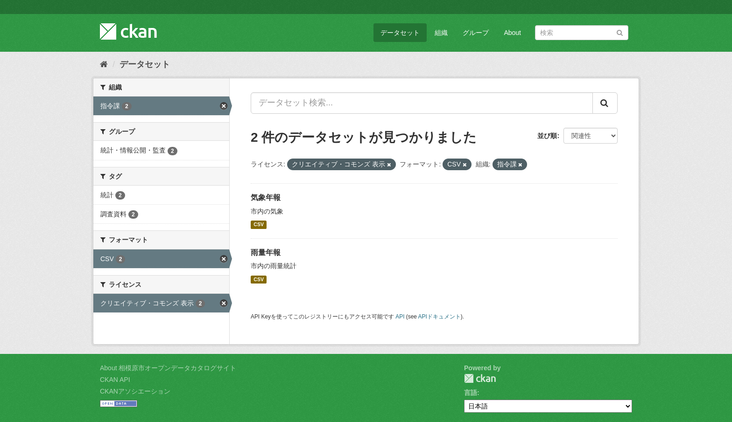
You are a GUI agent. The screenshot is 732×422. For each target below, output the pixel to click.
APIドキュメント (439, 316)
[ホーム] (104, 64)
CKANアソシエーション (135, 391)
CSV (258, 225)
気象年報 (266, 197)
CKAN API (115, 379)
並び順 (547, 135)
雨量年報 (266, 252)
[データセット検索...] (422, 103)
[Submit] (620, 32)
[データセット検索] (581, 32)
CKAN (480, 378)
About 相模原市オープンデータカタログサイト (168, 368)
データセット (400, 32)
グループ (476, 32)
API (399, 316)
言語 (470, 392)
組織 (441, 32)
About (512, 32)
